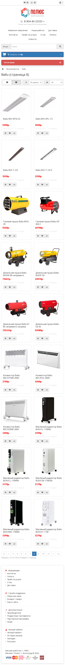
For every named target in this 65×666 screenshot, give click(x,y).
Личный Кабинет (14, 632)
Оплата (10, 576)
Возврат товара (14, 599)
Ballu (24, 69)
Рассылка (11, 641)
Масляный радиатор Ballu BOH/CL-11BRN (49, 428)
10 (43, 553)
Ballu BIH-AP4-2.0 (11, 119)
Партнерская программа (18, 619)
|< (4, 553)
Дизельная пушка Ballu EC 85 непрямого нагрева (16, 325)
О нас (9, 582)
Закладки (11, 638)
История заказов (14, 635)
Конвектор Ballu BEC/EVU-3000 (44, 376)
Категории (32, 62)
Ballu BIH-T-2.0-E (44, 170)
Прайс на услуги (14, 579)
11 (49, 553)
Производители (14, 613)
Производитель (12, 69)
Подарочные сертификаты (19, 616)
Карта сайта (12, 602)
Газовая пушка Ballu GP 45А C (47, 222)
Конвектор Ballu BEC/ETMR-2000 (11, 376)
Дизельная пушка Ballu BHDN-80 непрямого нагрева (14, 275)
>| (58, 553)
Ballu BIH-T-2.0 (10, 170)
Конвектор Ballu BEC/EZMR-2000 (11, 428)
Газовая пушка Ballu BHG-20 (16, 222)
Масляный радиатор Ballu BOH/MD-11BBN (16, 530)
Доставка (11, 585)
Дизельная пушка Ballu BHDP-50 (47, 274)
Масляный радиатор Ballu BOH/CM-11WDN (49, 479)
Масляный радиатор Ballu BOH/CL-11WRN (16, 479)
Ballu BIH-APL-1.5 (44, 119)
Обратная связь (14, 596)
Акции (9, 622)
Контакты (11, 573)
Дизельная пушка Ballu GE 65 (47, 325)
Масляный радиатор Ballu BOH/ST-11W (49, 530)
